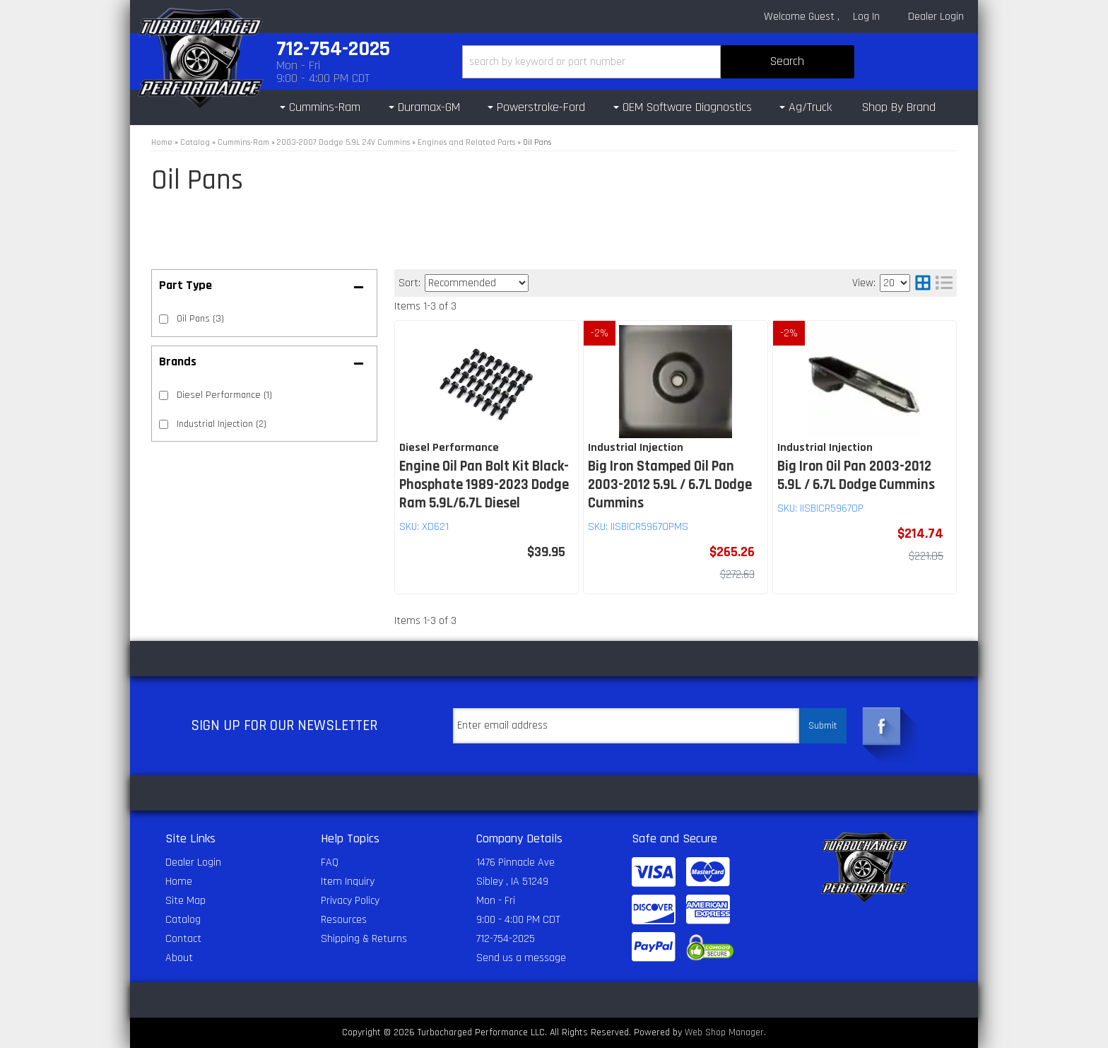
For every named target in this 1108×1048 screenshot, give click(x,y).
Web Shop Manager (724, 1032)
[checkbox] (163, 395)
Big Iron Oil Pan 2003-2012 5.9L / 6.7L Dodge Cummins (856, 475)
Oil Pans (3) (200, 318)
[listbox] (477, 283)
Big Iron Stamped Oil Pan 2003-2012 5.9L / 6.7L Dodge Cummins (670, 484)
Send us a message (521, 957)
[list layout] (944, 283)
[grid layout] (922, 283)
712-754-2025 (505, 938)
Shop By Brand (899, 107)
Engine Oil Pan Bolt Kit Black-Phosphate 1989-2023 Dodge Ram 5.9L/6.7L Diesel (484, 484)
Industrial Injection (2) (221, 424)
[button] (658, 61)
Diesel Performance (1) (224, 395)
